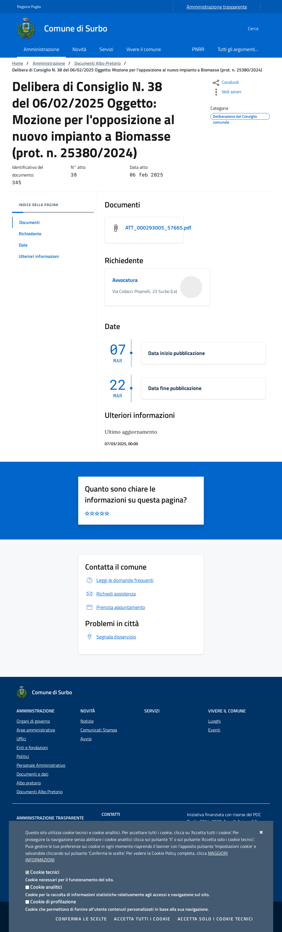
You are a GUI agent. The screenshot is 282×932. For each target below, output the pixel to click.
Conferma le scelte (81, 918)
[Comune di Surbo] (65, 28)
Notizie (87, 721)
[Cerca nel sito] (258, 28)
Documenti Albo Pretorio (97, 63)
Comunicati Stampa (98, 730)
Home (17, 63)
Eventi (214, 730)
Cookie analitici (46, 887)
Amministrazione (49, 63)
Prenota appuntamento (115, 607)
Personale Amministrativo (41, 765)
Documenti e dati (32, 774)
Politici (23, 756)
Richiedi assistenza (110, 594)
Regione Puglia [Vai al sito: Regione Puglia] (29, 6)
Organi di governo (33, 721)
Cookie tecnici (44, 872)
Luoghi (214, 721)
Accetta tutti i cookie (142, 918)
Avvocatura (125, 280)
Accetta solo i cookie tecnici (215, 918)
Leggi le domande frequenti (119, 580)
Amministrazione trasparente (216, 6)
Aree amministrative (36, 730)
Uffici (21, 738)
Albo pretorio (29, 782)
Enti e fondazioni (32, 747)
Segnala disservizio (110, 637)
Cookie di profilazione (53, 901)
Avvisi (86, 738)
